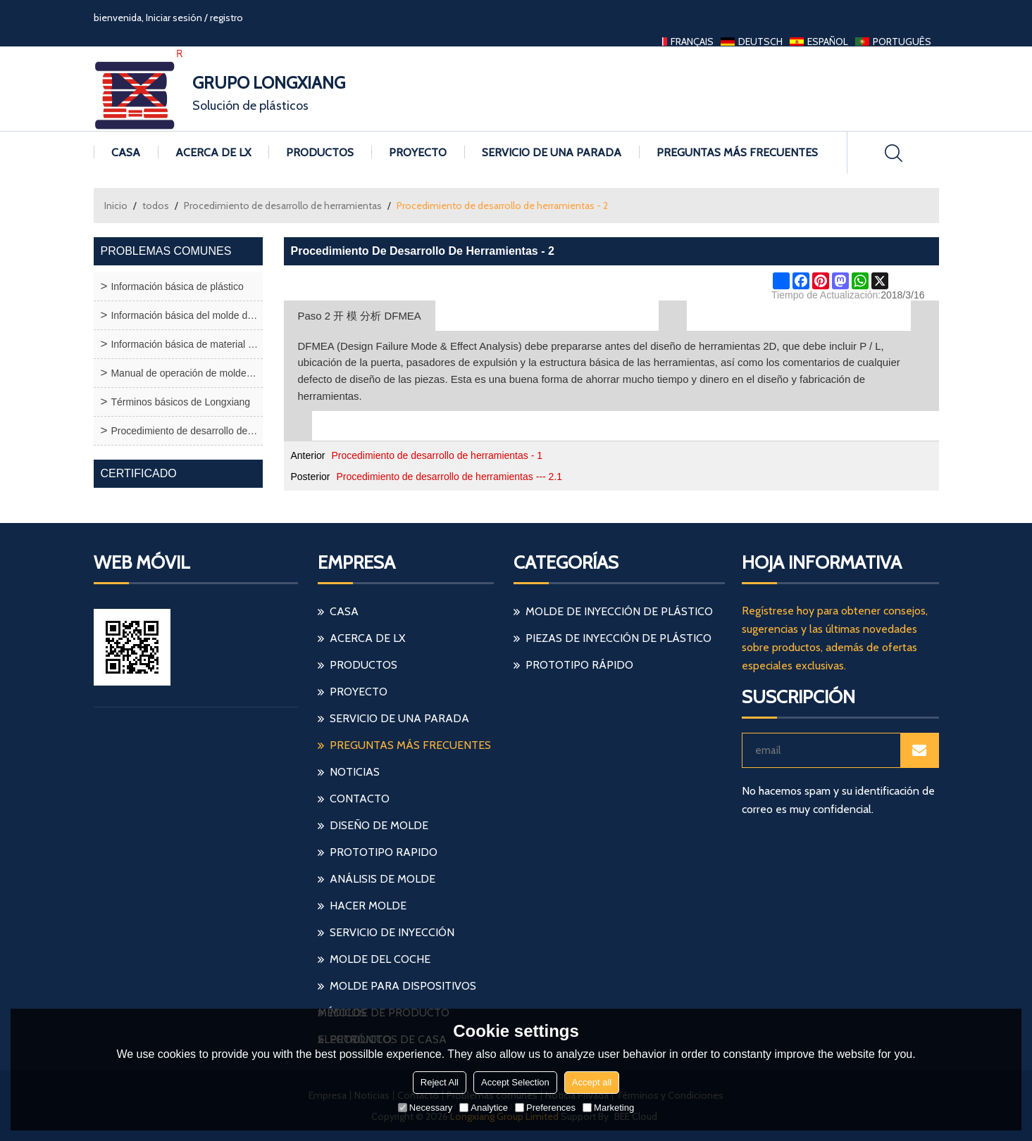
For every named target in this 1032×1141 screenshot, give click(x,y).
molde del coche (380, 959)
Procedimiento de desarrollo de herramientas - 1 (436, 455)
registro (226, 17)
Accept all (591, 1082)
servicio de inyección (392, 932)
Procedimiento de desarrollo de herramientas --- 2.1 (449, 476)
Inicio (116, 205)
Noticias (355, 771)
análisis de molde (382, 878)
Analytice (483, 1107)
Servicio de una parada (551, 152)
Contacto (360, 798)
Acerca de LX (213, 152)
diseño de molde (379, 825)
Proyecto (418, 152)
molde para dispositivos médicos (397, 989)
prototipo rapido (383, 852)
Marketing (608, 1107)
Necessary (425, 1107)
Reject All (440, 1082)
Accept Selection (515, 1082)
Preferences (545, 1107)
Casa (125, 152)
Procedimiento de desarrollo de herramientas (283, 205)
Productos (320, 152)
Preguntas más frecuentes (737, 152)
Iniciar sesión (174, 17)
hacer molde (368, 905)
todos (155, 205)
